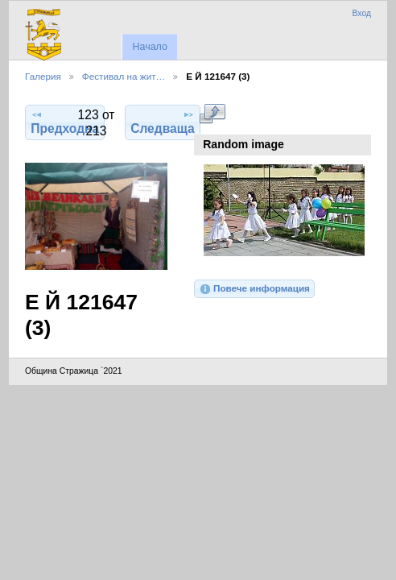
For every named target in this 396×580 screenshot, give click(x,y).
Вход (361, 13)
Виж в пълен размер (212, 113)
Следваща (162, 121)
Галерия (43, 76)
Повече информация (254, 289)
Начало (149, 46)
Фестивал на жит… (123, 76)
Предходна (65, 121)
